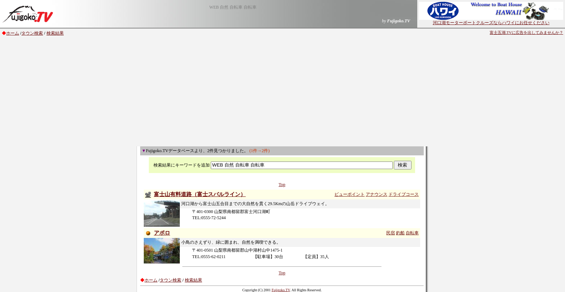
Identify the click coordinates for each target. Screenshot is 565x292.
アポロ (162, 233)
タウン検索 (32, 33)
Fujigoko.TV (281, 290)
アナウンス (376, 194)
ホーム (12, 33)
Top (282, 184)
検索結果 (55, 33)
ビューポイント (349, 194)
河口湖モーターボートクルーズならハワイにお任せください (491, 20)
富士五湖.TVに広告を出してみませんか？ (526, 33)
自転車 (412, 232)
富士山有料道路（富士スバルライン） (200, 194)
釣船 (400, 232)
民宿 (390, 232)
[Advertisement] (282, 92)
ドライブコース (403, 194)
